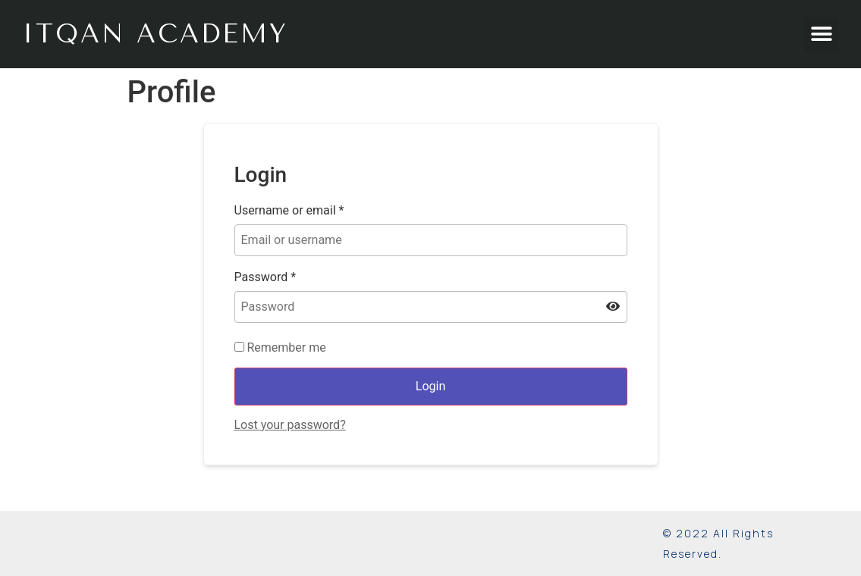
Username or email (289, 211)
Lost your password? (290, 425)
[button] (821, 34)
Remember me (280, 348)
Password (265, 277)
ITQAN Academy (155, 34)
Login (430, 386)
